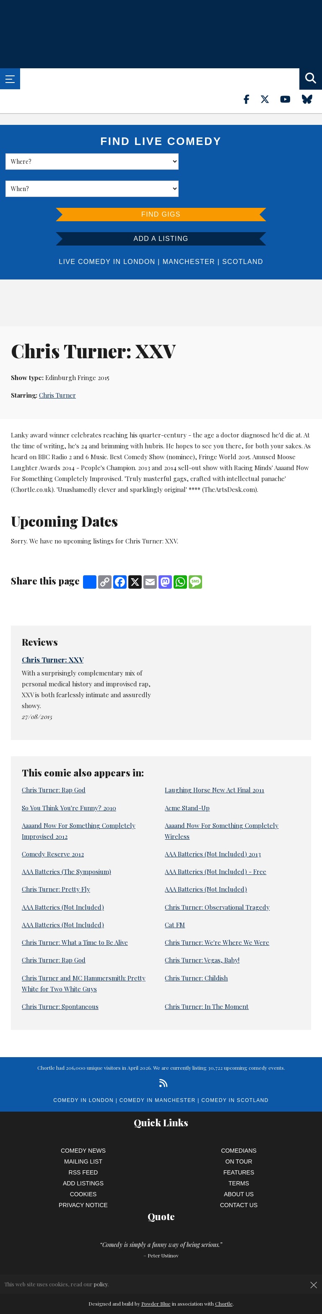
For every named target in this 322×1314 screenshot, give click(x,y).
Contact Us (239, 1177)
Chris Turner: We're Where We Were (217, 915)
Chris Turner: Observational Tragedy (217, 880)
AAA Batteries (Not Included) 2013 (213, 827)
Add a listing (160, 211)
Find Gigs (161, 187)
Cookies (83, 1167)
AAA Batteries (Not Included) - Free (215, 844)
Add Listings (83, 1156)
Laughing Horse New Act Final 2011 (214, 762)
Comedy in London (83, 1073)
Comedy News (83, 1123)
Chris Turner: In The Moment (207, 979)
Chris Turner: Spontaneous (60, 979)
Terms (239, 1156)
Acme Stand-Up (187, 780)
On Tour (239, 1134)
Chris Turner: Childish (196, 951)
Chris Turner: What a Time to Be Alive (75, 915)
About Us (239, 1167)
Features (238, 1145)
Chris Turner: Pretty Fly (56, 862)
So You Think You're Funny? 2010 (69, 780)
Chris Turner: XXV (52, 632)
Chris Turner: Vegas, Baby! (202, 933)
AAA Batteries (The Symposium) (66, 844)
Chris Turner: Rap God (54, 762)
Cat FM (175, 897)
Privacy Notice (83, 1177)
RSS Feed (83, 1145)
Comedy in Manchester (157, 1073)
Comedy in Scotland (234, 1073)
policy (101, 1284)
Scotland (242, 234)
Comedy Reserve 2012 (53, 827)
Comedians (239, 1123)
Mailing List (83, 1134)
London (139, 234)
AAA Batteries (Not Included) (206, 862)
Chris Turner (57, 368)
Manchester (189, 234)
